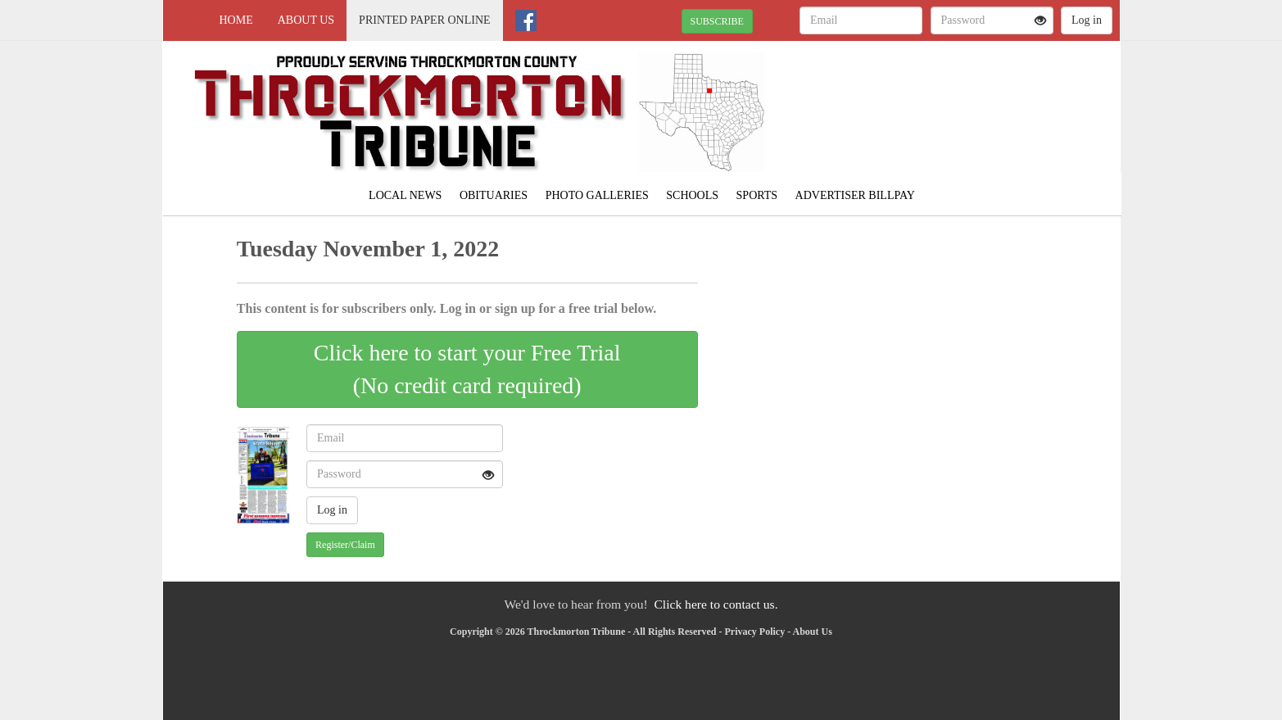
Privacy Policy (755, 631)
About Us (306, 20)
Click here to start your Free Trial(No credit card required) (467, 369)
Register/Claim (345, 544)
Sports (757, 195)
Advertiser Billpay (855, 195)
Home (236, 20)
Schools (692, 195)
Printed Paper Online (425, 20)
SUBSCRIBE (717, 21)
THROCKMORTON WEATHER (970, 98)
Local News (405, 195)
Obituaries (494, 195)
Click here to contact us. (715, 604)
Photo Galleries (597, 195)
